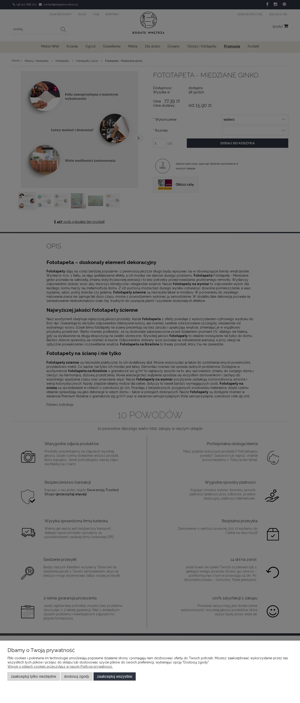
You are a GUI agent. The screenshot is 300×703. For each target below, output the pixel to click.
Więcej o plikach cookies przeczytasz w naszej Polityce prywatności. (60, 666)
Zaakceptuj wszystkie (114, 676)
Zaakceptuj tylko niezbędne (33, 676)
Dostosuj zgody (76, 676)
